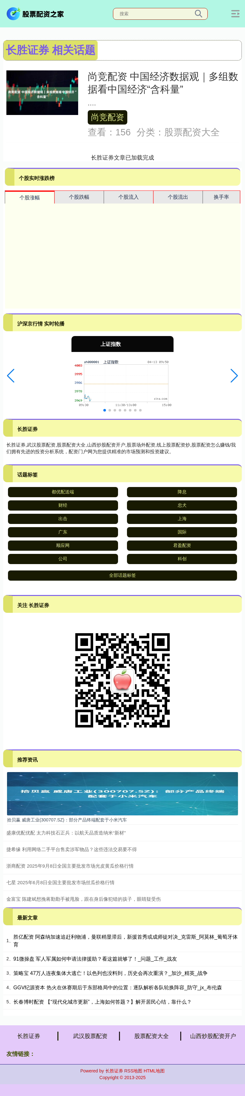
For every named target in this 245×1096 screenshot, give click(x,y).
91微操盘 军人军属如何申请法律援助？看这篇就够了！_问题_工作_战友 (95, 959)
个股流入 (128, 197)
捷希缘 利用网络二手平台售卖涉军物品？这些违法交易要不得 (71, 849)
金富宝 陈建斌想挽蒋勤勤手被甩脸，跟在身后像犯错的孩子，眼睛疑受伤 (83, 899)
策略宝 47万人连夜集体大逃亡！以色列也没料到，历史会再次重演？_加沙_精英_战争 (110, 973)
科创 (182, 558)
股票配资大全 (151, 1036)
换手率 (221, 197)
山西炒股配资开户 (213, 1036)
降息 (182, 491)
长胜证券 (28, 1036)
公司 (62, 558)
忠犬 (182, 505)
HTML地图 (154, 1070)
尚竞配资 (107, 117)
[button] (10, 376)
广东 (62, 531)
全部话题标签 (122, 575)
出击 (62, 518)
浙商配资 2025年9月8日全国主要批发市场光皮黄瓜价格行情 (70, 866)
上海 (182, 518)
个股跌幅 (79, 197)
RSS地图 (133, 1070)
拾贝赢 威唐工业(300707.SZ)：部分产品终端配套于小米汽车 (67, 819)
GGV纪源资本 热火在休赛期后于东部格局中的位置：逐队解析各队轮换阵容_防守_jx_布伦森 (117, 987)
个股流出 (178, 197)
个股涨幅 (29, 197)
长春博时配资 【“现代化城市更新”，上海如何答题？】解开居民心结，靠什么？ (102, 1002)
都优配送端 (63, 491)
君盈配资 (182, 545)
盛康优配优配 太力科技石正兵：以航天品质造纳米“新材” (66, 832)
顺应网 (63, 545)
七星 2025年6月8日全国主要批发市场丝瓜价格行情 (60, 882)
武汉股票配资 (90, 1036)
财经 (62, 505)
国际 (182, 531)
